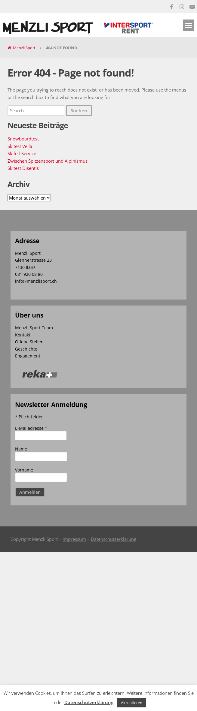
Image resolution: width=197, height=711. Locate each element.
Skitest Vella (20, 146)
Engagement (27, 356)
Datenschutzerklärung (113, 539)
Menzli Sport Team (34, 327)
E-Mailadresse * (31, 428)
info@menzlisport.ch (36, 281)
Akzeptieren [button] (131, 702)
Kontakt (22, 335)
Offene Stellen (29, 342)
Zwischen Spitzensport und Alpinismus (48, 161)
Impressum (74, 539)
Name (21, 449)
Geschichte (26, 349)
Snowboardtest (23, 139)
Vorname (24, 470)
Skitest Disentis (23, 168)
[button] (188, 25)
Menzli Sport (24, 47)
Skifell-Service (22, 153)
